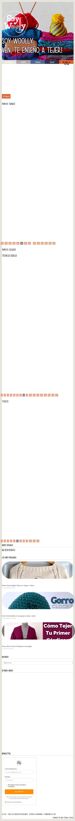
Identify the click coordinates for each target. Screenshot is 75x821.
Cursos (52, 62)
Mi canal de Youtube (66, 62)
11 (34, 395)
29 (14, 243)
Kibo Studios (64, 818)
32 (25, 243)
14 (45, 395)
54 (38, 243)
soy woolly (9, 62)
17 (56, 395)
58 (54, 243)
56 (46, 243)
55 (42, 243)
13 (41, 395)
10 (30, 395)
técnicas (38, 62)
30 (18, 243)
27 (6, 243)
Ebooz (72, 818)
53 (34, 243)
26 (2, 243)
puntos (23, 62)
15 (49, 395)
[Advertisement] (38, 77)
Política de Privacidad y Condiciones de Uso (42, 814)
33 (29, 243)
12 (38, 395)
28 (10, 243)
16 (53, 395)
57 (50, 243)
